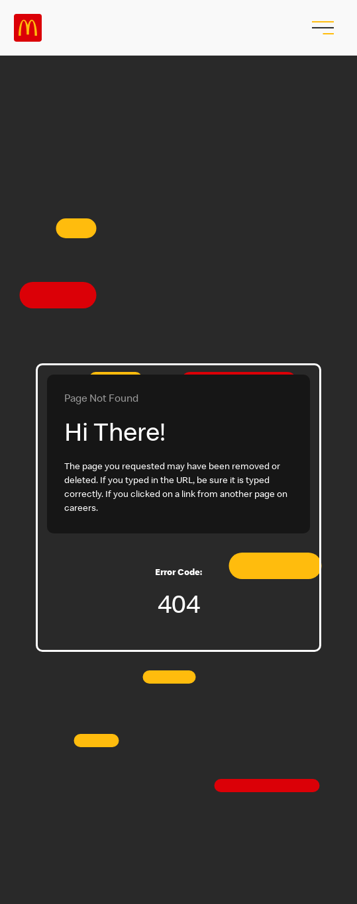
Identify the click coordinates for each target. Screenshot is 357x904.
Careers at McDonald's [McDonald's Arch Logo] (28, 28)
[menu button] (321, 27)
